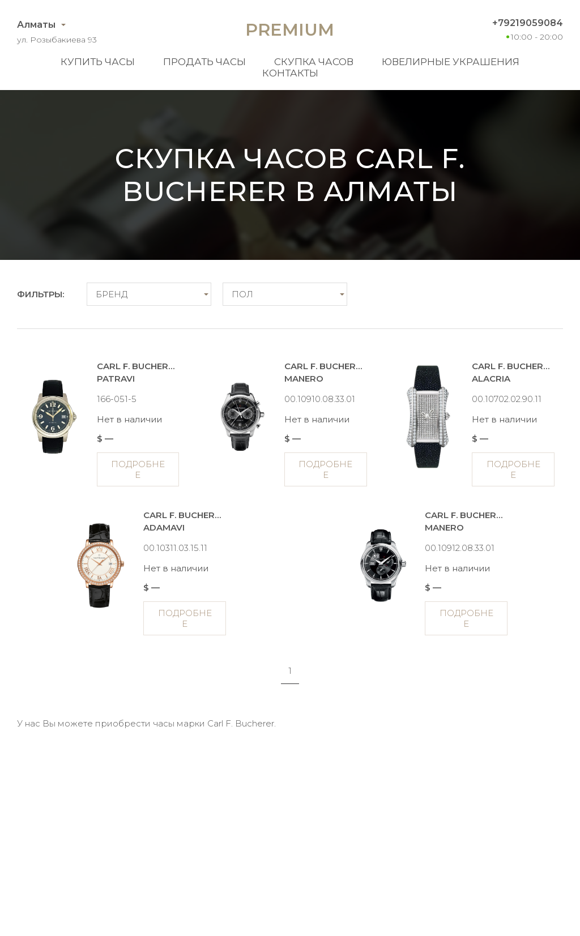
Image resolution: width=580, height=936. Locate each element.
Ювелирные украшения (450, 61)
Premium (289, 30)
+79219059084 (527, 23)
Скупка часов (313, 61)
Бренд (111, 294)
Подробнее (138, 469)
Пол (242, 294)
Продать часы (204, 61)
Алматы (36, 24)
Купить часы (98, 61)
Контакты (290, 73)
